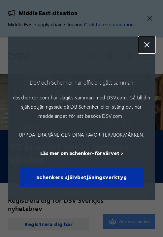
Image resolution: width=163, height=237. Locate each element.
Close (147, 45)
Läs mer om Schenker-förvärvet (79, 153)
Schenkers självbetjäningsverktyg (81, 177)
